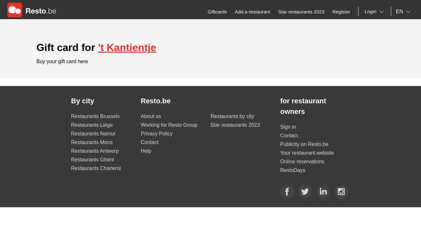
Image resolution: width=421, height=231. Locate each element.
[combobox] (375, 12)
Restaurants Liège (92, 125)
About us (151, 116)
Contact (149, 142)
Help (146, 151)
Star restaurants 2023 (235, 125)
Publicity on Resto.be (304, 144)
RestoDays (292, 170)
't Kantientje (127, 47)
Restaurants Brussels (95, 116)
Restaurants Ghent (92, 159)
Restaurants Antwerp (95, 151)
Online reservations (302, 161)
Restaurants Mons (92, 142)
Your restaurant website (307, 153)
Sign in (288, 127)
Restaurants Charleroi (96, 168)
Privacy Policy (157, 133)
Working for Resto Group (169, 125)
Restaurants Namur (93, 133)
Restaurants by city (232, 116)
